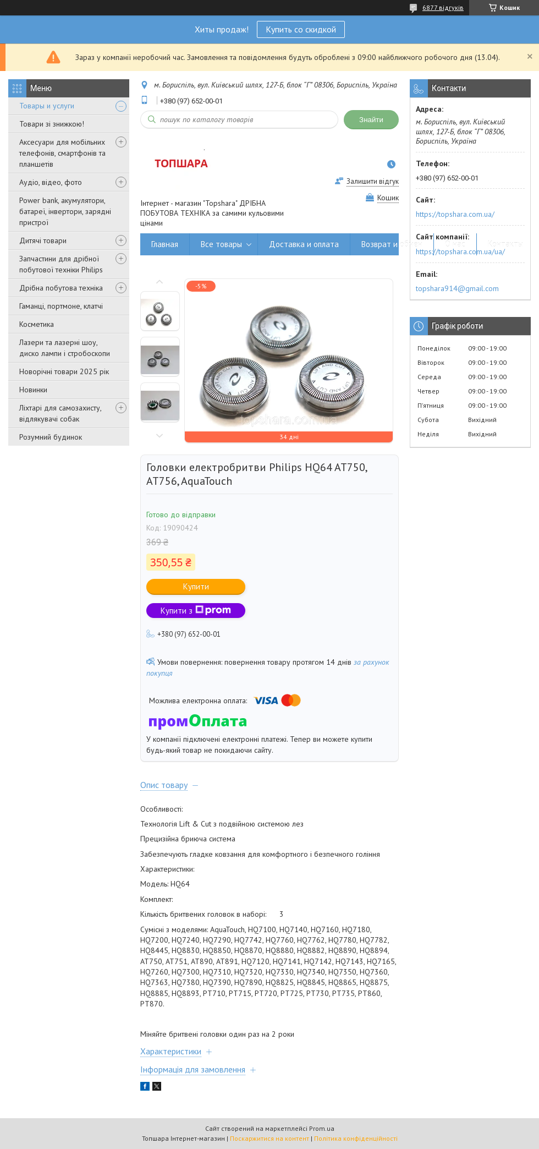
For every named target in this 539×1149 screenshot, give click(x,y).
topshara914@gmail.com (457, 288)
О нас (455, 244)
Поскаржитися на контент (269, 1138)
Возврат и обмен (391, 244)
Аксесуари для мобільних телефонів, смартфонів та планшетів (62, 153)
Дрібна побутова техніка (61, 288)
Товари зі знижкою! (51, 124)
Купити (196, 586)
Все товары (221, 244)
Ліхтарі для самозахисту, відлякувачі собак (60, 413)
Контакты (505, 244)
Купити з (196, 610)
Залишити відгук (372, 181)
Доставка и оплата (304, 244)
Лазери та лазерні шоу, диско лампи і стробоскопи (64, 347)
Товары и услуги (46, 106)
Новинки (33, 390)
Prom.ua (321, 1128)
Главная (164, 244)
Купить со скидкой (301, 29)
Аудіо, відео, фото (50, 182)
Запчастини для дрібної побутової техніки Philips (61, 264)
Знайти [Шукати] (371, 120)
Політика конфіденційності (356, 1138)
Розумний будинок (50, 437)
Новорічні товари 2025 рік (64, 371)
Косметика (36, 324)
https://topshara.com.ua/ (455, 214)
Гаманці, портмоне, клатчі (61, 306)
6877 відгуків (443, 7)
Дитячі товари (43, 240)
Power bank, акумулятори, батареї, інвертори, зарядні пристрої (65, 211)
